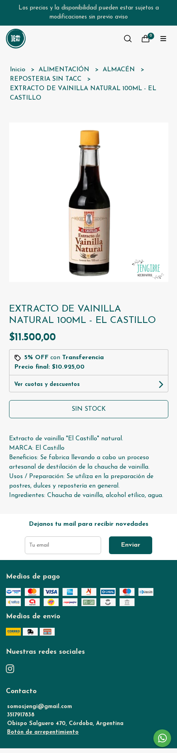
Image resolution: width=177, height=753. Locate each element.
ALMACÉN (120, 70)
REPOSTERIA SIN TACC (46, 79)
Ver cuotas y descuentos (47, 385)
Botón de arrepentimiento (43, 732)
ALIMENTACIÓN (65, 70)
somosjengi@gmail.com (39, 707)
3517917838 (21, 715)
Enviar (130, 545)
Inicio (18, 70)
